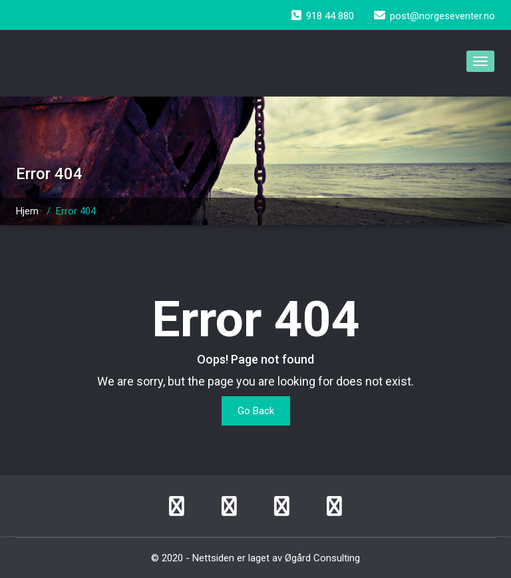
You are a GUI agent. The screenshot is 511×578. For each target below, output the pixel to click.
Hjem (27, 211)
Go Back (256, 411)
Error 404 (76, 211)
